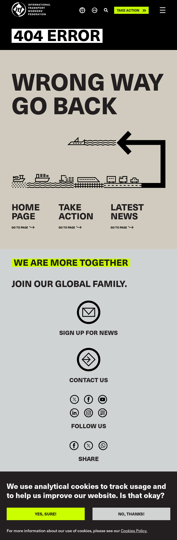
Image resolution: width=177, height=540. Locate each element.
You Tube (102, 399)
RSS (102, 412)
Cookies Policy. (134, 530)
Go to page (20, 227)
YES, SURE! (45, 514)
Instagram (88, 412)
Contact (88, 362)
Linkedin (74, 412)
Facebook (88, 399)
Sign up (88, 314)
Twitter (74, 399)
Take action (128, 10)
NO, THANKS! (131, 514)
